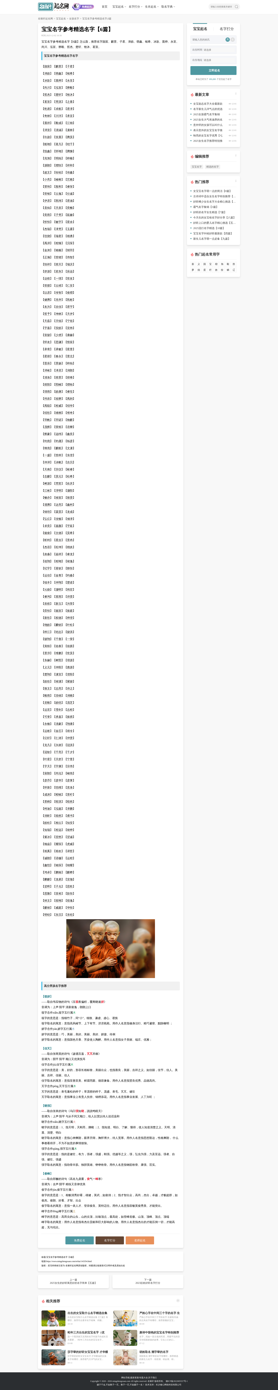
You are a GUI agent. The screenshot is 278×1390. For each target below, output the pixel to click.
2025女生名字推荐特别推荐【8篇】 (206, 141)
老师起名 (140, 1240)
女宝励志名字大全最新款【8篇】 (206, 104)
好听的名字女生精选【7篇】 (208, 212)
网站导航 (125, 1377)
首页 (104, 6)
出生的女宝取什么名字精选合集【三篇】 (87, 1313)
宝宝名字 (197, 166)
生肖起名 (150, 6)
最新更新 (134, 1377)
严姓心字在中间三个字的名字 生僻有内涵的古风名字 (159, 1313)
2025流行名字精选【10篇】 (207, 228)
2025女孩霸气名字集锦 (205, 114)
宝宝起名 (118, 6)
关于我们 (152, 1377)
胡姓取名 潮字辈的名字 (153, 1351)
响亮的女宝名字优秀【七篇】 (206, 136)
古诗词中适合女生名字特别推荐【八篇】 (213, 196)
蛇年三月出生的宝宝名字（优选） (86, 1332)
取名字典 (167, 6)
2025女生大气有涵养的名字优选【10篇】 (206, 120)
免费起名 (79, 1240)
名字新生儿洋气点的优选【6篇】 (206, 110)
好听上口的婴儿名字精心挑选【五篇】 (213, 222)
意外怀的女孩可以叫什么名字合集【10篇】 (206, 126)
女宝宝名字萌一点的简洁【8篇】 (211, 191)
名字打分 (134, 6)
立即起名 (214, 70)
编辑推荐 (202, 156)
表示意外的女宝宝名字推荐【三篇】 (206, 131)
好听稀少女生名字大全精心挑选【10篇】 (213, 201)
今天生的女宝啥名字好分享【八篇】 (213, 217)
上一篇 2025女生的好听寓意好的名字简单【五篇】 (73, 1281)
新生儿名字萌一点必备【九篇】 (210, 238)
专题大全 (143, 1377)
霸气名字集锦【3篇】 (204, 207)
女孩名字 (74, 18)
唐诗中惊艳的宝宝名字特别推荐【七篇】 (159, 1332)
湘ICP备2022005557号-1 (177, 1381)
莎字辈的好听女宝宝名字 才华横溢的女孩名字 (88, 1352)
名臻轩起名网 (45, 18)
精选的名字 (212, 166)
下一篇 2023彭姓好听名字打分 (147, 1281)
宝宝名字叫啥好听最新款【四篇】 (211, 233)
